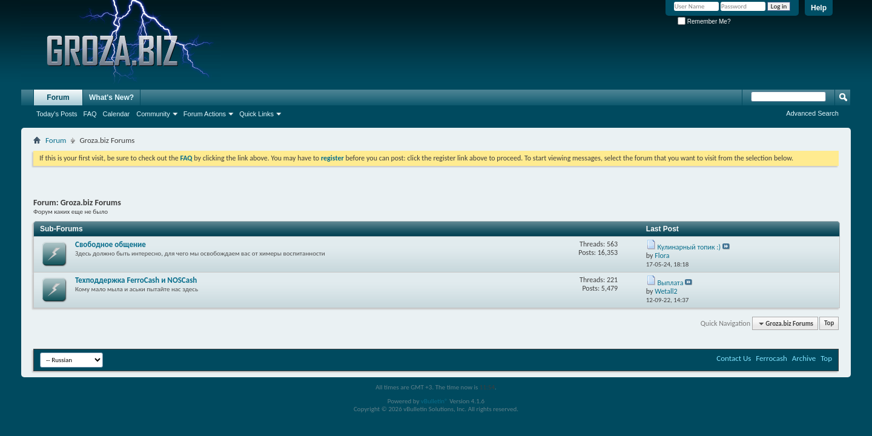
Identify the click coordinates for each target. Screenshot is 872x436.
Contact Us (733, 358)
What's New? (111, 97)
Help (819, 8)
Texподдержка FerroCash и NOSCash (136, 280)
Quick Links (256, 113)
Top (829, 324)
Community (153, 113)
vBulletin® (434, 401)
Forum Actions (204, 113)
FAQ (90, 113)
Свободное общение (110, 244)
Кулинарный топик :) (689, 247)
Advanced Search (812, 113)
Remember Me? (704, 21)
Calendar (116, 113)
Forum (58, 97)
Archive (804, 358)
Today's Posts (57, 113)
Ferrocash (771, 358)
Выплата (671, 283)
